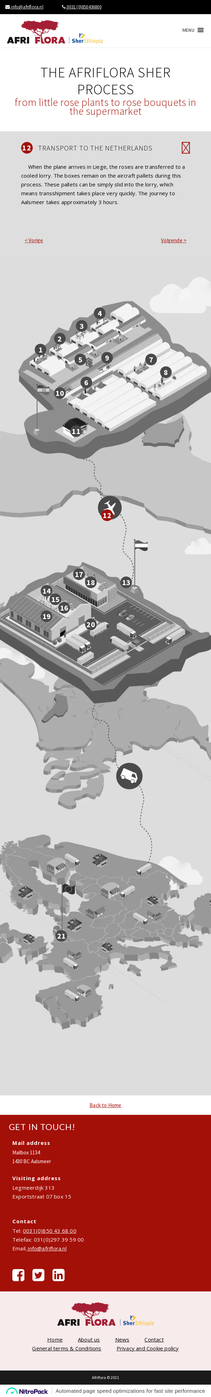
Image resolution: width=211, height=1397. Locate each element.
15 (55, 599)
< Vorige (34, 240)
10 (59, 393)
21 (61, 935)
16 (64, 607)
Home (55, 1339)
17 (79, 574)
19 (46, 616)
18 (90, 582)
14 (46, 591)
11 (76, 431)
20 (90, 624)
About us (89, 1339)
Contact (153, 1339)
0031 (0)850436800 (81, 7)
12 (107, 515)
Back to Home (105, 1105)
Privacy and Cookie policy (148, 1348)
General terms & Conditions (66, 1348)
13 (126, 582)
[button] (188, 30)
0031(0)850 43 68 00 (49, 1230)
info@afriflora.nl (24, 7)
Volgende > (173, 240)
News (122, 1339)
